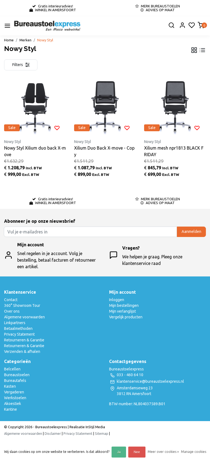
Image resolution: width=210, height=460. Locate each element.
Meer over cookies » (163, 451)
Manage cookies (193, 451)
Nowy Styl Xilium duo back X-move (35, 151)
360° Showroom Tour (22, 305)
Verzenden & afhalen (22, 351)
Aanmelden (191, 231)
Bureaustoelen (17, 375)
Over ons (12, 311)
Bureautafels (15, 380)
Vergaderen (14, 392)
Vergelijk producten (125, 317)
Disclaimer (53, 433)
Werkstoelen (15, 398)
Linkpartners (14, 323)
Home (9, 40)
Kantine (10, 409)
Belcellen (12, 369)
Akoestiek (12, 403)
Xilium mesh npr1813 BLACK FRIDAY (173, 151)
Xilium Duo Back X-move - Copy (104, 151)
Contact (11, 300)
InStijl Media (95, 427)
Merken (25, 40)
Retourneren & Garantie (24, 340)
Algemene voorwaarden (24, 317)
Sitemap (101, 433)
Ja (119, 452)
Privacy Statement (19, 334)
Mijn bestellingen (124, 305)
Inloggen (116, 300)
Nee (137, 452)
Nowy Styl (45, 40)
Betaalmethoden (18, 328)
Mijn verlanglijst (122, 311)
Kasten (10, 386)
